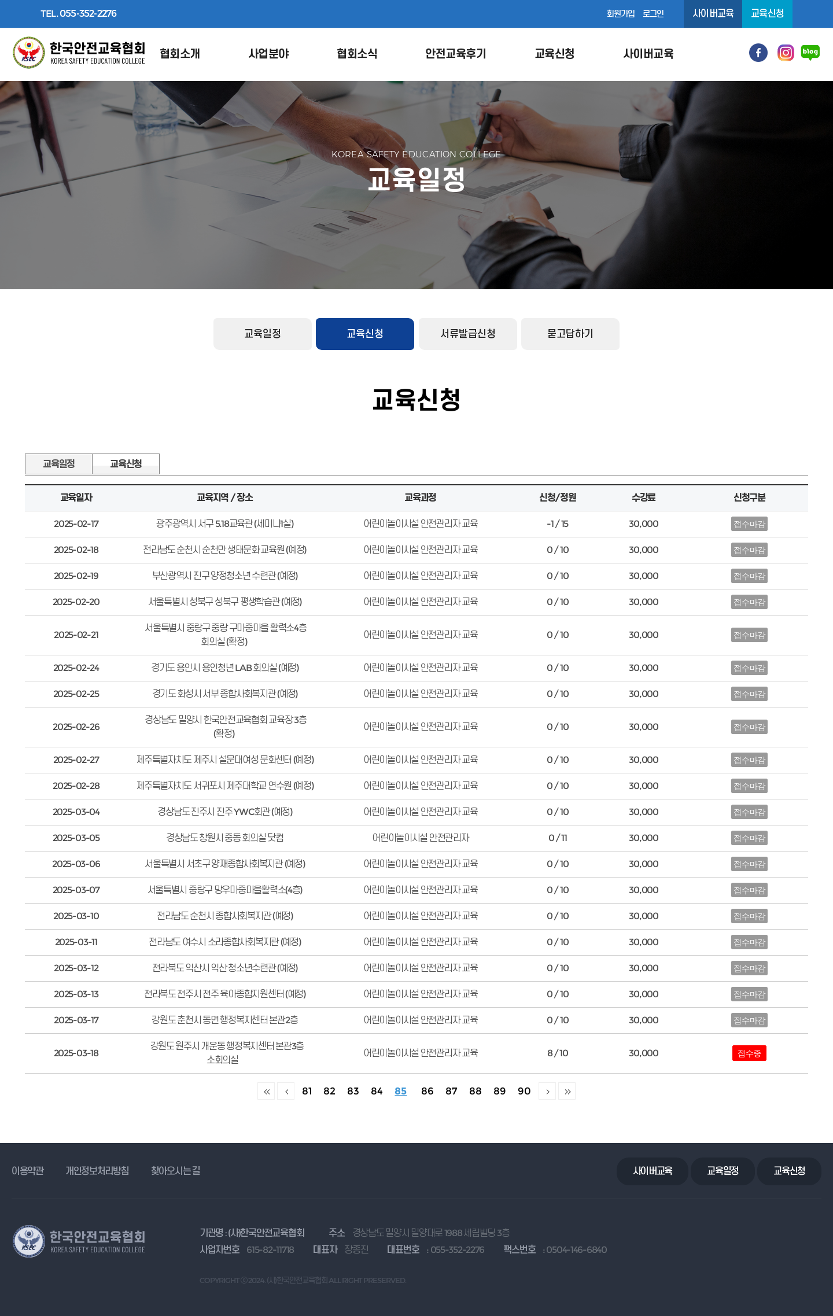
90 (524, 1091)
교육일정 (262, 334)
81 (307, 1091)
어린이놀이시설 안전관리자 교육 (420, 1053)
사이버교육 (713, 13)
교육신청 (365, 334)
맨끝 (567, 1091)
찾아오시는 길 (175, 1171)
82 (329, 1091)
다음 (547, 1091)
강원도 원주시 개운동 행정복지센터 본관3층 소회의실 (227, 1053)
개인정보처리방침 (97, 1171)
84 (377, 1091)
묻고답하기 (570, 334)
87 (451, 1091)
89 (499, 1091)
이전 (285, 1091)
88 (475, 1091)
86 (427, 1091)
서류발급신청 (468, 334)
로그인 (653, 14)
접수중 (749, 1053)
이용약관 (27, 1171)
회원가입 (621, 14)
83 (353, 1091)
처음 (266, 1091)
